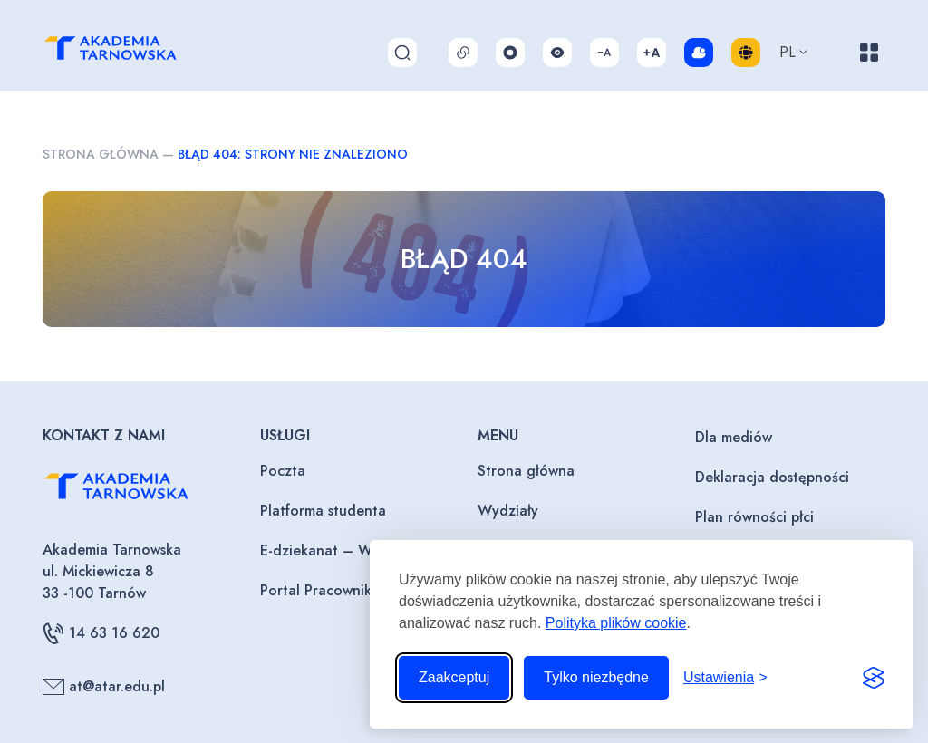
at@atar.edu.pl (104, 687)
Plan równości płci (754, 517)
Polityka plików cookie (616, 623)
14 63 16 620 (101, 633)
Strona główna (101, 154)
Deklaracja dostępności (772, 477)
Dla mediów (733, 437)
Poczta (282, 470)
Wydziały (508, 510)
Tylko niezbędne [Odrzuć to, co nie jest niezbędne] (596, 677)
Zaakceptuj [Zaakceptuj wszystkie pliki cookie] (454, 677)
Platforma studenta (323, 510)
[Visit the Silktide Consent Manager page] (873, 678)
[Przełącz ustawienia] (725, 678)
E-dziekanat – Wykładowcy (350, 550)
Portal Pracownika (320, 590)
